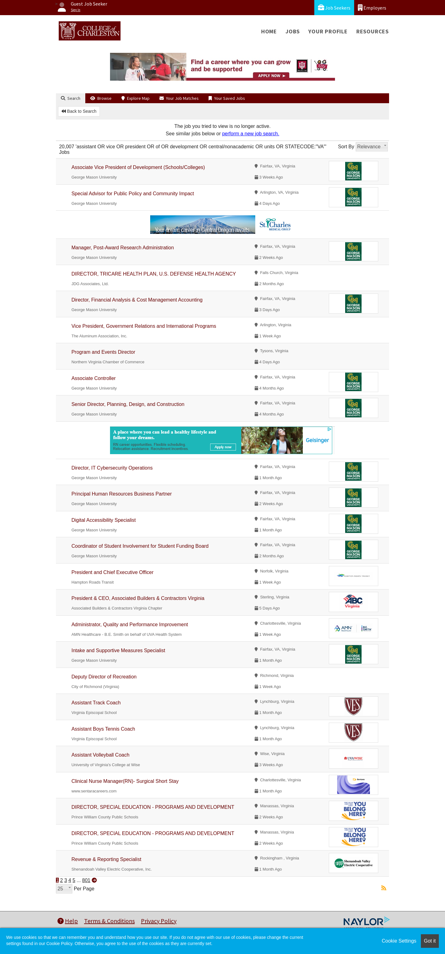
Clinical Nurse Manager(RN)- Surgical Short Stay (125, 781)
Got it (430, 940)
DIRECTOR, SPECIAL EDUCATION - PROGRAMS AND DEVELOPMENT (152, 807)
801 (86, 880)
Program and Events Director (103, 352)
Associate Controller (93, 378)
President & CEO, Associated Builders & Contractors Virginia (137, 598)
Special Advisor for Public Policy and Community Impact (132, 193)
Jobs (293, 31)
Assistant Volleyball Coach (100, 755)
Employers (372, 7)
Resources (372, 31)
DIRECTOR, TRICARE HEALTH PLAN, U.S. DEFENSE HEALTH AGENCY (153, 273)
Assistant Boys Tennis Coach (103, 729)
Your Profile (328, 31)
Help (67, 921)
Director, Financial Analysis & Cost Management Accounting (136, 299)
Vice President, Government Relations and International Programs (143, 326)
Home (269, 31)
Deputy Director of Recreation (104, 676)
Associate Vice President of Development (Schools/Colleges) (138, 167)
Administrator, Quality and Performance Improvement (129, 624)
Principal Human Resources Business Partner (121, 493)
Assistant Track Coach (96, 702)
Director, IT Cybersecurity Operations (112, 468)
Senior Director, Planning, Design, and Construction (127, 404)
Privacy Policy (158, 921)
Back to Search (78, 111)
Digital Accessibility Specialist (103, 520)
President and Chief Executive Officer (112, 572)
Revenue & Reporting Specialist (106, 859)
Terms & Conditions (109, 921)
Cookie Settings (399, 940)
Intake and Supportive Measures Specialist (118, 650)
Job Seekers (334, 7)
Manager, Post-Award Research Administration (122, 247)
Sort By (346, 146)
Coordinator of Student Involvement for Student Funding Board (140, 546)
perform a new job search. (250, 133)
